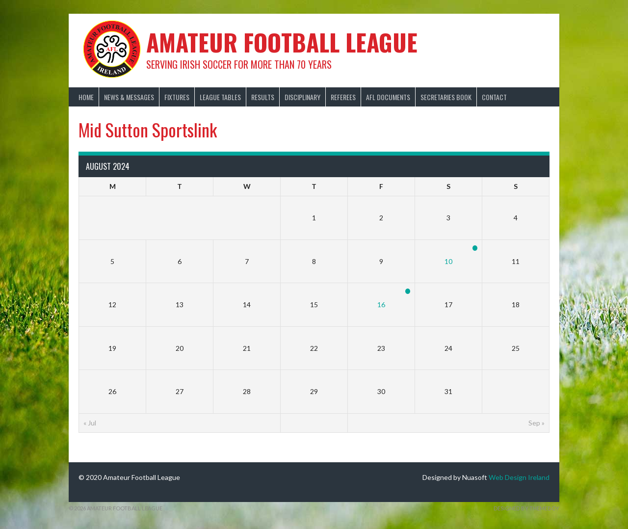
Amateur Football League (282, 42)
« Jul (89, 423)
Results (262, 97)
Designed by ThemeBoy (526, 508)
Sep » (536, 423)
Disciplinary (302, 97)
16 (381, 304)
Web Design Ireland (519, 477)
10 (448, 261)
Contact (494, 97)
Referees (343, 97)
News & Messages (129, 97)
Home (86, 97)
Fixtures (176, 97)
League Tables (220, 97)
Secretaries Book (445, 97)
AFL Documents (388, 97)
